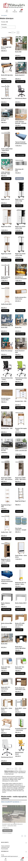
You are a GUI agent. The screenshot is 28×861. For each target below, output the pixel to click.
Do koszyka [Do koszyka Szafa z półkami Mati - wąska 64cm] (5, 155)
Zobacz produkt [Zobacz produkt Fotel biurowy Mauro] (20, 104)
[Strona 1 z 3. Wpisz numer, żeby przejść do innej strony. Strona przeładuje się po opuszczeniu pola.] (12, 32)
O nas (2, 854)
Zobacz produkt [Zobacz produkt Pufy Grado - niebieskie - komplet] (20, 538)
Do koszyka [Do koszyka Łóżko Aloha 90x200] (5, 457)
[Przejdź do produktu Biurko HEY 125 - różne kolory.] (7, 681)
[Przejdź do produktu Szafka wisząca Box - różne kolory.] (21, 291)
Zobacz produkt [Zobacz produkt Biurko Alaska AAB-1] (20, 609)
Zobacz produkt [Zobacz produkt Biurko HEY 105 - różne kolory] (20, 673)
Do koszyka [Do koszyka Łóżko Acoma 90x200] (5, 128)
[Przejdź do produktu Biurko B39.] (21, 43)
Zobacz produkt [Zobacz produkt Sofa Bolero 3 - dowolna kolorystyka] (20, 283)
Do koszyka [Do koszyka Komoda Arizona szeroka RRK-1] (5, 407)
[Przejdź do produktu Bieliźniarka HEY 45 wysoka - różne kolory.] (21, 575)
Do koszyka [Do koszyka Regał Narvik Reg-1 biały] (5, 511)
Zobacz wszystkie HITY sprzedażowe (11, 801)
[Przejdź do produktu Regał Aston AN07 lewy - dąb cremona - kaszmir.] (7, 468)
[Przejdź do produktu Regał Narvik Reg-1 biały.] (7, 496)
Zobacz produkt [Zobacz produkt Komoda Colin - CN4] (6, 434)
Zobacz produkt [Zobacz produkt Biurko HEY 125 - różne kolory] (6, 694)
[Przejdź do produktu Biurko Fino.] (21, 320)
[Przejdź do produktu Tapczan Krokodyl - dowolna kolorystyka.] (21, 136)
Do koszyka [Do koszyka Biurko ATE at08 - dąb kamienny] (19, 629)
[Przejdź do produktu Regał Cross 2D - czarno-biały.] (21, 190)
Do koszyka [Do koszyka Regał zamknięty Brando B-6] (5, 283)
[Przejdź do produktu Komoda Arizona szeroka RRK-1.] (7, 392)
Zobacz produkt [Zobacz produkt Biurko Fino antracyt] (6, 357)
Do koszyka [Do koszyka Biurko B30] (5, 333)
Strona (10, 32)
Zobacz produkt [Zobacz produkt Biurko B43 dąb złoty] (6, 81)
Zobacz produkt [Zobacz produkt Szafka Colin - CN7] (6, 538)
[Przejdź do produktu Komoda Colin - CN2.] (21, 394)
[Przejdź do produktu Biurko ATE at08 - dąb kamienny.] (21, 617)
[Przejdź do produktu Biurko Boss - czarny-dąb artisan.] (21, 639)
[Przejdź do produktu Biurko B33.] (7, 637)
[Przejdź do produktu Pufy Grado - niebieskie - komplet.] (21, 521)
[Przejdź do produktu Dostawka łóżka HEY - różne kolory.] (21, 722)
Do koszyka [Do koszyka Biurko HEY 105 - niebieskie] (5, 673)
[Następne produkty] (15, 768)
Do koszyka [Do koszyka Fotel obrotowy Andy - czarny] (5, 384)
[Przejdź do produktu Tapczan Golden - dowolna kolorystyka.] (7, 574)
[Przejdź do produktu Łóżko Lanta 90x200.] (21, 444)
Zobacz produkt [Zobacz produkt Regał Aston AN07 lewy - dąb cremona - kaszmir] (6, 484)
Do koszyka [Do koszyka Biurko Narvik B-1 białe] (19, 357)
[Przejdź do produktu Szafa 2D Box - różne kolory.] (21, 548)
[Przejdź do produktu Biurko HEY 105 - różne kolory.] (21, 661)
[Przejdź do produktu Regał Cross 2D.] (7, 190)
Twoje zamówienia (5, 846)
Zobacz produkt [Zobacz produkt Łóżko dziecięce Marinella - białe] (6, 178)
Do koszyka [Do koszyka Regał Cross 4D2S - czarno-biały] (19, 260)
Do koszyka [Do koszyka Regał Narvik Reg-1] (5, 104)
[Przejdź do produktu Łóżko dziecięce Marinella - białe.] (7, 165)
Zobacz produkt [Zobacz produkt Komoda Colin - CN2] (20, 407)
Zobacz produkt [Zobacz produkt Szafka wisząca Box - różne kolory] (20, 310)
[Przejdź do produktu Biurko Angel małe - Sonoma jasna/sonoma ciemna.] (7, 41)
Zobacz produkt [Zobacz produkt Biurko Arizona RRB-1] (6, 629)
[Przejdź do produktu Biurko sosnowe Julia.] (7, 723)
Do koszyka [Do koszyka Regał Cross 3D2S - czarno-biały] (19, 233)
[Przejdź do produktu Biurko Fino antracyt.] (7, 343)
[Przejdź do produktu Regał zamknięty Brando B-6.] (7, 270)
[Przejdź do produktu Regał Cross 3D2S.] (7, 217)
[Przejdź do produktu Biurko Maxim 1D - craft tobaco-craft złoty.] (21, 682)
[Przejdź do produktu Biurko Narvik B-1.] (21, 68)
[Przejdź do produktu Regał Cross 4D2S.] (7, 244)
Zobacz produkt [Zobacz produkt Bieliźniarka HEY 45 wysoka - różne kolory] (20, 589)
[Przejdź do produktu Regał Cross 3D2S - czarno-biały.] (21, 217)
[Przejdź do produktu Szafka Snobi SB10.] (7, 295)
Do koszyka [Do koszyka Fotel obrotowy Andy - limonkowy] (19, 384)
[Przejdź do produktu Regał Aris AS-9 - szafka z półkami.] (7, 550)
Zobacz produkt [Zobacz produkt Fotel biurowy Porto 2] (6, 763)
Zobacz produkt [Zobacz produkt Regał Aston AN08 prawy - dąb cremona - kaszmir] (20, 484)
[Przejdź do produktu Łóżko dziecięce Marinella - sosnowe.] (21, 114)
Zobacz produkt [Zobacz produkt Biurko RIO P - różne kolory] (20, 714)
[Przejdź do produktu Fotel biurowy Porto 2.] (7, 747)
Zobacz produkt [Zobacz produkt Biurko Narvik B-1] (20, 81)
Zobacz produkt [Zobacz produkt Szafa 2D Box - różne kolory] (20, 565)
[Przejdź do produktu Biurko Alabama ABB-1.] (7, 597)
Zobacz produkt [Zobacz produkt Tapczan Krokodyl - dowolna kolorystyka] (20, 155)
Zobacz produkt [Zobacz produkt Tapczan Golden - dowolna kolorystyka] (6, 589)
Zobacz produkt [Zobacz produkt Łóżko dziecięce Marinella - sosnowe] (20, 128)
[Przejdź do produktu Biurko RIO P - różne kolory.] (21, 702)
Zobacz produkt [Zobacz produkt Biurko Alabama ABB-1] (6, 609)
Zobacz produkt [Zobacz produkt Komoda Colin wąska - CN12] (20, 434)
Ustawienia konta (5, 847)
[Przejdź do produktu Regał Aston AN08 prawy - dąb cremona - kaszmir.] (21, 468)
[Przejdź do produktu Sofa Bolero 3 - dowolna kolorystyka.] (21, 270)
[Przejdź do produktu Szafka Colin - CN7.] (7, 523)
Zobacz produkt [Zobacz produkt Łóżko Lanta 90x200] (20, 457)
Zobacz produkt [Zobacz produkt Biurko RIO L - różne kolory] (6, 714)
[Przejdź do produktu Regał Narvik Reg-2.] (21, 494)
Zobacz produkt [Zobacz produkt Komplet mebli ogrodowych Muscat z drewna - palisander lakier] (7, 830)
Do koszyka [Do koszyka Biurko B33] (5, 653)
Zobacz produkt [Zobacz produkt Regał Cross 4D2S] (6, 260)
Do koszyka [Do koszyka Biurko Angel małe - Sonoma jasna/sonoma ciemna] (5, 58)
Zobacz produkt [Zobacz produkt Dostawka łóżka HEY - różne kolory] (20, 735)
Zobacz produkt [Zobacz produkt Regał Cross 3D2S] (6, 233)
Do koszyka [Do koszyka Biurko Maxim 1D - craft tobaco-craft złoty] (19, 694)
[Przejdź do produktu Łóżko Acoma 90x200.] (7, 113)
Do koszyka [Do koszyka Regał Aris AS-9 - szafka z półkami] (5, 565)
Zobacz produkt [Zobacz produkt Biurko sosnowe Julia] (6, 735)
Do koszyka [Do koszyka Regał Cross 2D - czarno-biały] (19, 205)
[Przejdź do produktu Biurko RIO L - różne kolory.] (7, 702)
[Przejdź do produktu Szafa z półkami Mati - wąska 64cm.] (7, 139)
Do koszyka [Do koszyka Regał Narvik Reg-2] (19, 511)
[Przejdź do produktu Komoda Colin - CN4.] (7, 419)
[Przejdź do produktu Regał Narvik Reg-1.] (7, 91)
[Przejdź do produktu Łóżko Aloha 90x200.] (7, 443)
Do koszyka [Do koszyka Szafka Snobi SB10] (5, 310)
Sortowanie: (4, 24)
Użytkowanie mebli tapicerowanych (9, 856)
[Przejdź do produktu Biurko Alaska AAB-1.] (21, 597)
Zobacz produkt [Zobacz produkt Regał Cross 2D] (6, 205)
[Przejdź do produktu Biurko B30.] (7, 320)
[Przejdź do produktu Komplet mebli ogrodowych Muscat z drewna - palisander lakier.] (14, 814)
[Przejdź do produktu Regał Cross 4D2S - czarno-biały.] (21, 244)
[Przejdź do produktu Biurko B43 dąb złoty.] (7, 68)
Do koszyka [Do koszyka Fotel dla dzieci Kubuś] (19, 763)
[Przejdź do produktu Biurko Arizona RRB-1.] (7, 617)
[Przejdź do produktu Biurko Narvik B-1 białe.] (21, 343)
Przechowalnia (4, 848)
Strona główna (4, 15)
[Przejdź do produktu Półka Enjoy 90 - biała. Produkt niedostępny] (21, 163)
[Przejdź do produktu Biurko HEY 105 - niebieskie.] (7, 661)
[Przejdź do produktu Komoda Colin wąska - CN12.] (21, 419)
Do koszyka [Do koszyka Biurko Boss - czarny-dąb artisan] (19, 653)
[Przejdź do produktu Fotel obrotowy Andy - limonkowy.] (21, 369)
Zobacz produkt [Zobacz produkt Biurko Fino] (20, 333)
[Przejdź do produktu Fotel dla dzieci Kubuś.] (21, 745)
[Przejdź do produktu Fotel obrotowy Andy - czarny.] (7, 369)
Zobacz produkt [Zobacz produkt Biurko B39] (20, 58)
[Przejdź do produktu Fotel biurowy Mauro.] (21, 91)
